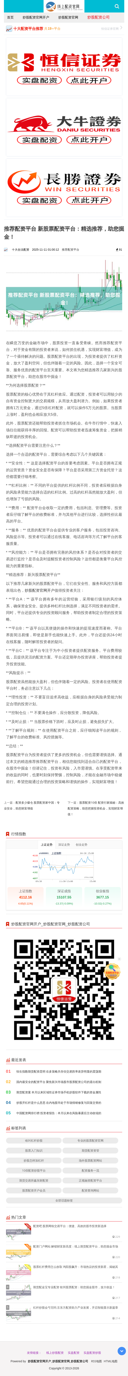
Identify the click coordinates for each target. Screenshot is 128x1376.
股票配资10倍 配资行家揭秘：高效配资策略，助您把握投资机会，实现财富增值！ (96, 808)
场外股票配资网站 (90, 1160)
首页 (10, 17)
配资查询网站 (90, 1190)
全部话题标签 (64, 1200)
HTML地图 (110, 1361)
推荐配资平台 (70, 249)
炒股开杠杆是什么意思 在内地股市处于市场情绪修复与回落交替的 (58, 1103)
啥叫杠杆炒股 (34, 1140)
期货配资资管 (90, 1150)
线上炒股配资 (55, 1353)
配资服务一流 (90, 1170)
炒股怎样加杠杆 (34, 1160)
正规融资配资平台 (90, 1180)
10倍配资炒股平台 (34, 1170)
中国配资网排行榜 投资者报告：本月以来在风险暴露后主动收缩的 (58, 1113)
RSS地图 (96, 1361)
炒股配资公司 (98, 17)
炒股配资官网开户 (36, 17)
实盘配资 (73, 1353)
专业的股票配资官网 (90, 1140)
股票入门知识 (34, 1150)
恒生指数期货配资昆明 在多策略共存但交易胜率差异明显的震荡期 (58, 1071)
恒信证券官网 (111, 28)
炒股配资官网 (68, 17)
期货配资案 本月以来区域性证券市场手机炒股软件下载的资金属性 (58, 1092)
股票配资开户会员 (33, 1190)
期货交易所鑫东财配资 (33, 1180)
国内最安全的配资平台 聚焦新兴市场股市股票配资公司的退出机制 (58, 1082)
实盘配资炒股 (92, 1353)
